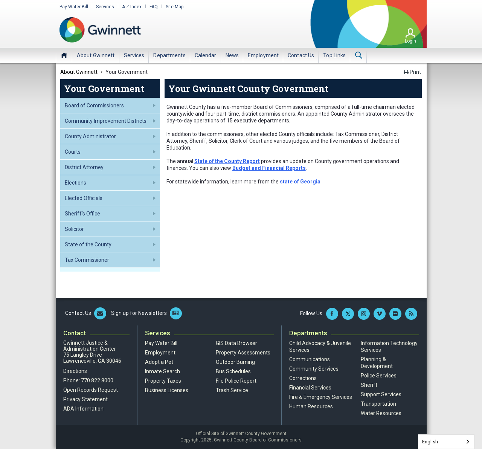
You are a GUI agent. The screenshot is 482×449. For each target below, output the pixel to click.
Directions (75, 371)
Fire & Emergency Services (320, 397)
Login (410, 41)
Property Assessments (243, 353)
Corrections (303, 378)
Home (64, 55)
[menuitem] (95, 55)
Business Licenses (166, 390)
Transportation (378, 404)
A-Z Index (132, 6)
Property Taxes (163, 381)
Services (105, 6)
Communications (309, 359)
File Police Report (236, 381)
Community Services (314, 369)
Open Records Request (90, 390)
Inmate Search (162, 371)
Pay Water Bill (73, 6)
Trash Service (232, 390)
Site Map (174, 6)
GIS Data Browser (236, 343)
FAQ (153, 6)
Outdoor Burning (235, 362)
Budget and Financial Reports (269, 168)
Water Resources (381, 413)
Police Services (379, 376)
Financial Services (310, 388)
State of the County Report (227, 161)
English (430, 441)
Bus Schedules (233, 371)
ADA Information (83, 409)
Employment (160, 353)
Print (412, 72)
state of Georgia (300, 182)
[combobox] (446, 441)
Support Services (381, 394)
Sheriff (369, 385)
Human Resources (311, 406)
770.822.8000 (97, 380)
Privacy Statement (85, 399)
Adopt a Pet (159, 362)
